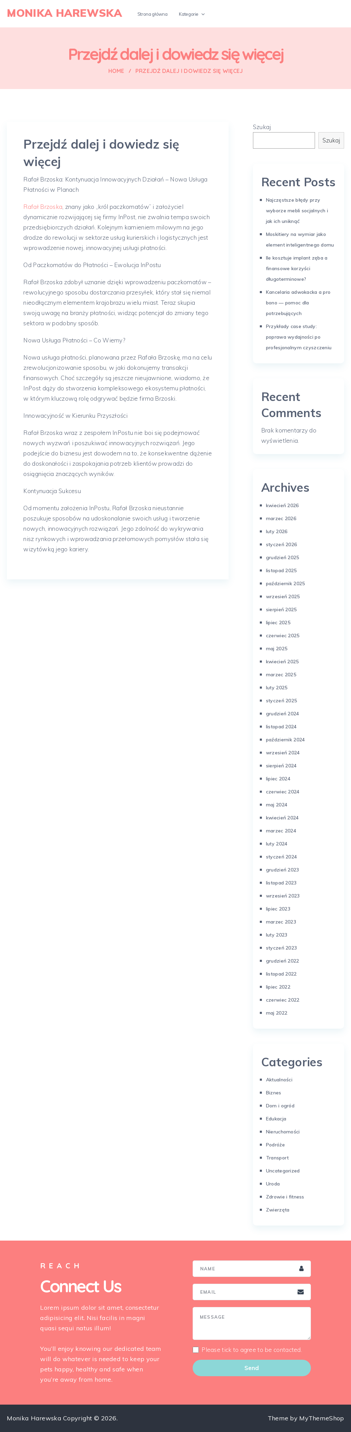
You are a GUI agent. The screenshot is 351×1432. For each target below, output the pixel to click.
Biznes (273, 1093)
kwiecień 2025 (282, 661)
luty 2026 (277, 531)
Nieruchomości (283, 1132)
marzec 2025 (281, 674)
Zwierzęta (278, 1210)
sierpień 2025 (281, 609)
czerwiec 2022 (283, 1000)
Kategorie (188, 14)
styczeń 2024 (281, 857)
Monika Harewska (64, 13)
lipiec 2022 (278, 987)
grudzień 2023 (282, 870)
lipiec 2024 (278, 779)
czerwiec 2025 (283, 635)
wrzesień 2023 (283, 896)
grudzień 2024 (282, 714)
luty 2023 (277, 935)
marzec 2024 (281, 831)
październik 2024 (285, 740)
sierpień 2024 (281, 766)
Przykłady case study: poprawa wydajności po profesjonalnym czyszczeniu (299, 337)
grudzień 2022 (282, 961)
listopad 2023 (281, 883)
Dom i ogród (280, 1106)
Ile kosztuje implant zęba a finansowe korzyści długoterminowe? (297, 268)
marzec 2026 (281, 518)
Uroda (273, 1184)
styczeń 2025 (281, 701)
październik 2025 (285, 583)
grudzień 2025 (282, 557)
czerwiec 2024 (283, 792)
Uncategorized (283, 1171)
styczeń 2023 (281, 948)
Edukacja (276, 1119)
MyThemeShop (321, 1418)
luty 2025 (277, 687)
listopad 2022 (281, 974)
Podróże (275, 1145)
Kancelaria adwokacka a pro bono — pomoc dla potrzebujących (298, 302)
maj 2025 (276, 648)
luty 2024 (277, 844)
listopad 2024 (281, 727)
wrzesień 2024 (283, 753)
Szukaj (262, 126)
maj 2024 (276, 805)
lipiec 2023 (278, 909)
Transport (277, 1158)
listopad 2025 (281, 570)
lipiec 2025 (278, 622)
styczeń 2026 (281, 544)
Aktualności (279, 1080)
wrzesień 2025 (283, 596)
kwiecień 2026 (282, 505)
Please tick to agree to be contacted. (252, 1350)
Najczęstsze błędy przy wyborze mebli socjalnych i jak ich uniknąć (297, 210)
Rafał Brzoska (42, 206)
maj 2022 (276, 1013)
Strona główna (152, 14)
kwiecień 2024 (282, 818)
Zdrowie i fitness (285, 1197)
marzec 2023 (281, 922)
